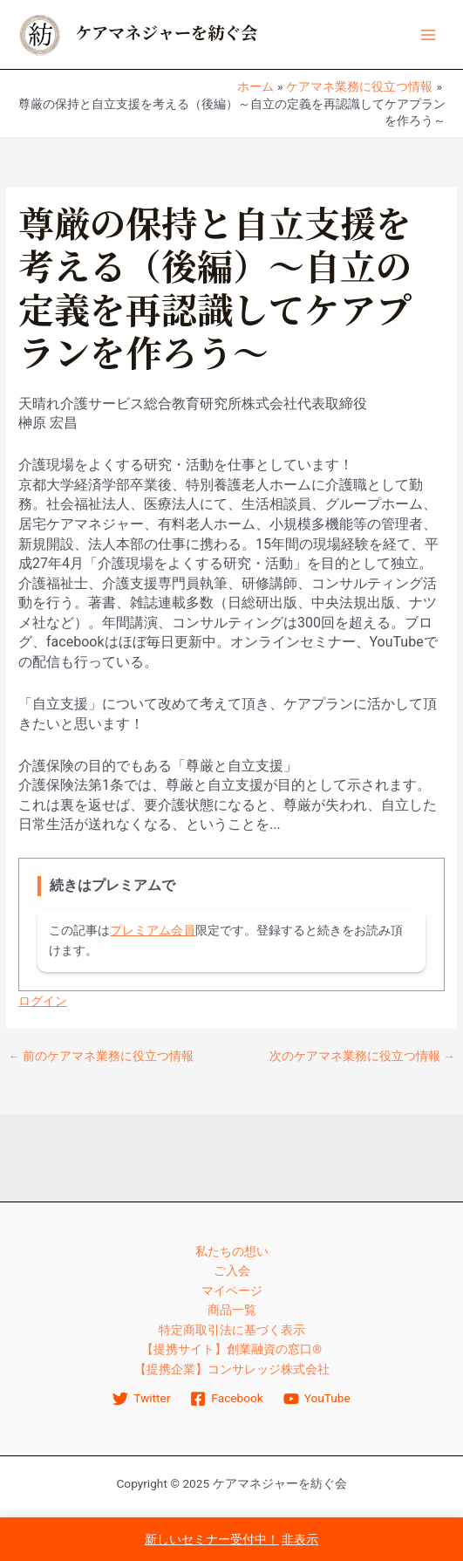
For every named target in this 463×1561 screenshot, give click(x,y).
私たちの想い (232, 1251)
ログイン (42, 1001)
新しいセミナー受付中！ (212, 1539)
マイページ (231, 1290)
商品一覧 (232, 1310)
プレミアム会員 (152, 930)
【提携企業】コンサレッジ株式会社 (232, 1369)
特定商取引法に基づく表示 (232, 1330)
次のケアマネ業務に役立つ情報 (362, 1057)
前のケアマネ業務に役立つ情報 (101, 1057)
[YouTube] (316, 1399)
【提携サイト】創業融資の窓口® (231, 1349)
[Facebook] (227, 1399)
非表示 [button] (300, 1539)
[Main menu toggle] (429, 34)
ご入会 (232, 1270)
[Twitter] (141, 1399)
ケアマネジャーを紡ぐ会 (166, 33)
